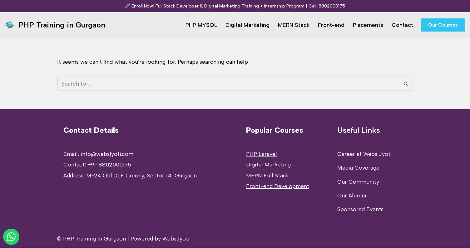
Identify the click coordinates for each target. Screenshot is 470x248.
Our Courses (443, 25)
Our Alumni (351, 195)
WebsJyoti (176, 239)
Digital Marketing (247, 25)
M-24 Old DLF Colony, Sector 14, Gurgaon (141, 175)
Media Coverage (358, 168)
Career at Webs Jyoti (364, 154)
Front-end (331, 25)
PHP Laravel (261, 154)
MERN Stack (293, 25)
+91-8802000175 (109, 164)
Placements (368, 25)
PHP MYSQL (200, 25)
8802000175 (332, 6)
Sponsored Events (360, 209)
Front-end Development (277, 186)
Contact (402, 25)
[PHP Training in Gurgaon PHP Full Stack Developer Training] (55, 25)
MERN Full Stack (267, 175)
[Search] (228, 84)
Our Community (358, 182)
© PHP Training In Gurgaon (91, 239)
